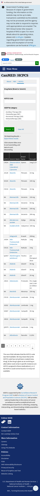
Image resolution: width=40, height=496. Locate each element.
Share (6, 59)
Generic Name (15, 159)
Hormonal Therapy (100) (20, 116)
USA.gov (30, 486)
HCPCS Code (8, 98)
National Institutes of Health (19, 484)
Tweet (12, 60)
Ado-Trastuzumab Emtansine (14, 241)
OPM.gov (32, 45)
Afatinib (12, 264)
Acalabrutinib (14, 226)
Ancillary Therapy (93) (20, 112)
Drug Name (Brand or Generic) (15, 89)
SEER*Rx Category (10, 108)
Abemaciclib (14, 197)
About (9, 81)
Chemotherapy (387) (20, 114)
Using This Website (8, 448)
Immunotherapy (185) (20, 119)
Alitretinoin (14, 335)
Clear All (21, 129)
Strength (33, 159)
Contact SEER (6, 431)
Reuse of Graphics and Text (11, 471)
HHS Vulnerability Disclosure (11, 464)
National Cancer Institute (16, 486)
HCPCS (20, 81)
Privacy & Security (7, 467)
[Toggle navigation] (10, 69)
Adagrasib (13, 236)
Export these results (11, 138)
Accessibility (5, 455)
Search (8, 129)
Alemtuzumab (15, 297)
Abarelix (13, 173)
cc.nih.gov (19, 37)
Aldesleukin (14, 281)
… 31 (32, 347)
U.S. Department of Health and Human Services (19, 481)
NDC (14, 81)
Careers (4, 441)
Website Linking (7, 474)
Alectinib (13, 291)
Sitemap (4, 444)
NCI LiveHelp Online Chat (10, 434)
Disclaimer (5, 458)
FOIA (3, 461)
